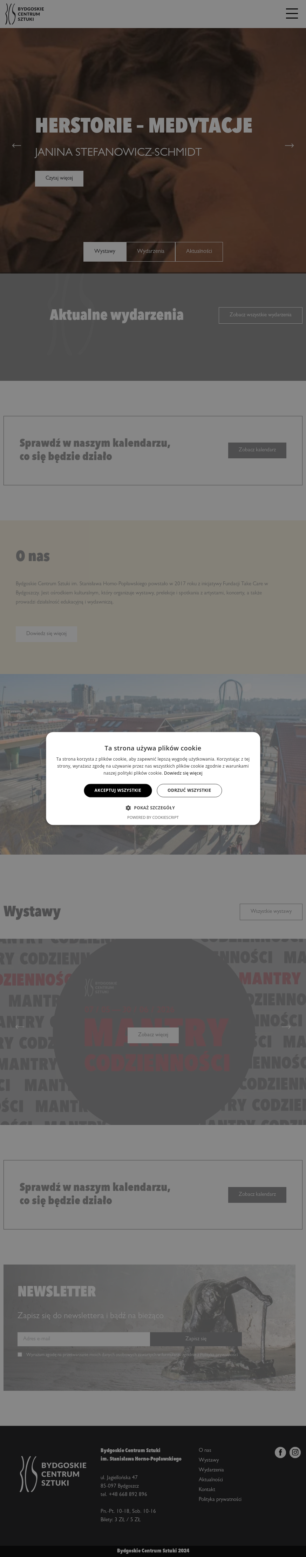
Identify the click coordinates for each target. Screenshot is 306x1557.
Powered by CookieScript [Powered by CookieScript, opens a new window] (153, 817)
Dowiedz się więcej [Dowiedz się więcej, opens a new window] (183, 773)
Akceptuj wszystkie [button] (118, 790)
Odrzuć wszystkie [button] (189, 790)
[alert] (153, 778)
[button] (153, 807)
